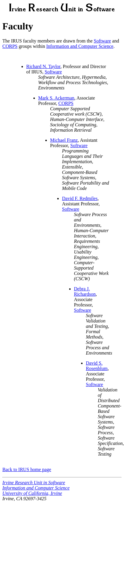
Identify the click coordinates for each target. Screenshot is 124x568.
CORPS (10, 46)
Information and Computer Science (79, 46)
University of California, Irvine (32, 493)
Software (102, 40)
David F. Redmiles (79, 198)
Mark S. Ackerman (56, 97)
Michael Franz (64, 140)
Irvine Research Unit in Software (33, 482)
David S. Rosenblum (97, 366)
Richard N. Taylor (43, 66)
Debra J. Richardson (85, 291)
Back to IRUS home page (26, 469)
